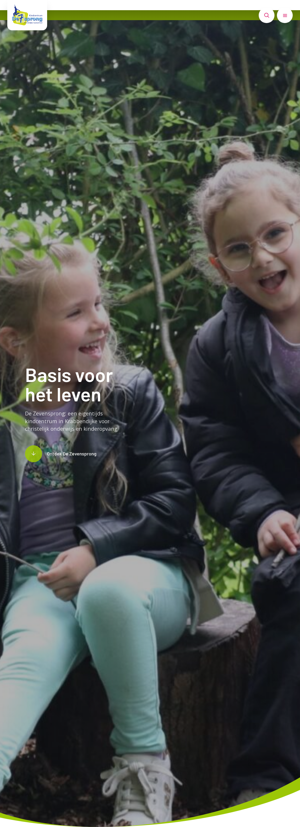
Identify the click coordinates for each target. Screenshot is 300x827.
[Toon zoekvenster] (266, 15)
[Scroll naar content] (60, 453)
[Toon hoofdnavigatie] (285, 15)
